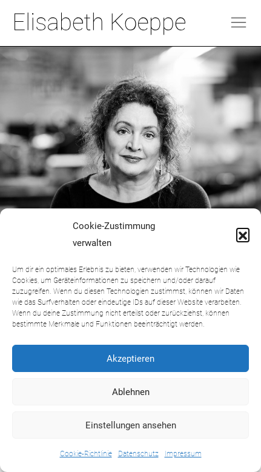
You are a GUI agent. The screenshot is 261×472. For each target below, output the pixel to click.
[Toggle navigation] (238, 22)
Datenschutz (138, 454)
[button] (243, 234)
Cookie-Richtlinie (86, 454)
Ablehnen (131, 392)
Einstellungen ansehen (130, 425)
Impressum (183, 454)
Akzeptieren (130, 358)
